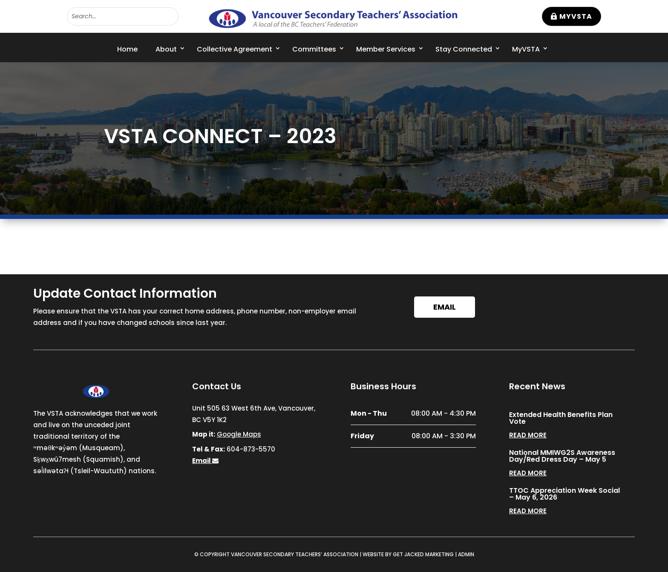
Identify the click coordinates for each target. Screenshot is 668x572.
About (166, 49)
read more (528, 435)
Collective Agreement (234, 49)
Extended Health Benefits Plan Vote (561, 418)
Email (444, 307)
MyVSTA (575, 16)
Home (127, 49)
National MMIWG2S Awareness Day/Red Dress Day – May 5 (562, 456)
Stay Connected (463, 49)
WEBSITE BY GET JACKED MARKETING (408, 554)
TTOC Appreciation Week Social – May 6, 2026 (564, 494)
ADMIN (466, 554)
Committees (314, 49)
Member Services (385, 49)
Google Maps (239, 434)
